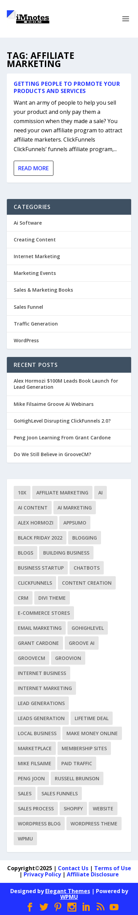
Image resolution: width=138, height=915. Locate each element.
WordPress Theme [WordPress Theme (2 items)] (94, 823)
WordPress (26, 340)
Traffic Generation (36, 323)
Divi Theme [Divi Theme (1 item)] (52, 598)
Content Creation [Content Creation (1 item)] (87, 583)
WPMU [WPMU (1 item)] (25, 838)
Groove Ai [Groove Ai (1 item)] (82, 643)
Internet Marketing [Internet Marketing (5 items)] (45, 688)
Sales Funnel (28, 307)
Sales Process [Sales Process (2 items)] (36, 808)
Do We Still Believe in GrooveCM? (52, 454)
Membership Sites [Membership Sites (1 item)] (84, 748)
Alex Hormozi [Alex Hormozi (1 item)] (35, 522)
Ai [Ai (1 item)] (100, 492)
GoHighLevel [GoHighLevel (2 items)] (88, 628)
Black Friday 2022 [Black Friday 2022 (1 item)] (40, 537)
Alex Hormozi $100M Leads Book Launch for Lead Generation (66, 383)
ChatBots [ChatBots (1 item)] (87, 568)
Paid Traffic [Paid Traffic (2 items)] (76, 763)
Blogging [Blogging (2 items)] (84, 537)
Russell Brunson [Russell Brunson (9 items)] (77, 778)
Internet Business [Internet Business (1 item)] (42, 673)
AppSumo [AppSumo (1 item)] (74, 522)
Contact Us (73, 868)
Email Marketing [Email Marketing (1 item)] (40, 628)
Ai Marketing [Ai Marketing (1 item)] (75, 507)
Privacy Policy (42, 874)
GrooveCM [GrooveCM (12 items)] (31, 658)
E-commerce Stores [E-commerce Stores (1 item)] (44, 613)
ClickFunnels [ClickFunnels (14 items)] (35, 583)
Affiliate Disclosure (93, 874)
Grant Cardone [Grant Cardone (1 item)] (38, 643)
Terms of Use (112, 868)
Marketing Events (35, 273)
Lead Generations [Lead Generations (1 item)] (41, 703)
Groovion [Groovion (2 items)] (68, 658)
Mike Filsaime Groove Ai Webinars (53, 404)
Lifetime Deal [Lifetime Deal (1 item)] (92, 718)
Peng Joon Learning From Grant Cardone (62, 437)
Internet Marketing (37, 256)
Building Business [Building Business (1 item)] (66, 552)
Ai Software (28, 223)
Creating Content (35, 239)
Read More (33, 168)
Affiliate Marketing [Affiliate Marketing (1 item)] (62, 492)
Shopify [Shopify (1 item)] (73, 808)
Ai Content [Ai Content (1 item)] (33, 507)
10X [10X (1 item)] (22, 492)
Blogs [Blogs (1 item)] (25, 552)
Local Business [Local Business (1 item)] (37, 733)
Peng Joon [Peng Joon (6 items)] (31, 778)
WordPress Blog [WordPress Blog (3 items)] (39, 823)
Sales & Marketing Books (43, 290)
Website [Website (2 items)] (103, 808)
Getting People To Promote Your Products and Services (67, 87)
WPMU (69, 897)
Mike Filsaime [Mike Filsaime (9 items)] (34, 763)
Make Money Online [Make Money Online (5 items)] (92, 733)
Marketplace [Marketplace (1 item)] (35, 748)
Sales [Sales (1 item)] (25, 793)
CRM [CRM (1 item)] (23, 598)
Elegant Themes (67, 891)
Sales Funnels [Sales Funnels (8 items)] (59, 793)
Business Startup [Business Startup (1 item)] (41, 568)
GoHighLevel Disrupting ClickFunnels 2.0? (62, 420)
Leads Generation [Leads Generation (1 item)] (41, 718)
